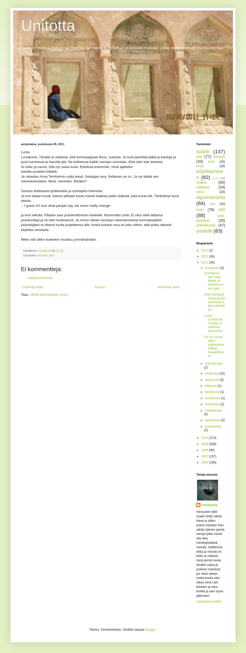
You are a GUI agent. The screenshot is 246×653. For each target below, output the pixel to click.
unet (200, 210)
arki (199, 157)
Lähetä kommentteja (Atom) (48, 295)
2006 (205, 462)
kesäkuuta (212, 392)
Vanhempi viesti (168, 287)
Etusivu (100, 287)
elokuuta (211, 386)
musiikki (43, 255)
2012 (205, 256)
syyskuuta (212, 380)
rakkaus (202, 187)
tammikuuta (213, 426)
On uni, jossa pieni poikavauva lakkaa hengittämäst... (214, 346)
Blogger (150, 629)
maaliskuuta (213, 410)
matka (201, 182)
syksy (200, 192)
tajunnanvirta (210, 197)
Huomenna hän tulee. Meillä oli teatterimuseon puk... (213, 280)
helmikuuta (213, 420)
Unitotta (48, 25)
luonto (215, 178)
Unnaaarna (210, 505)
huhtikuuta (212, 404)
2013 (205, 250)
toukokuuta (213, 398)
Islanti (202, 151)
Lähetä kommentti (39, 278)
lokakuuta (212, 373)
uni (221, 209)
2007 (205, 456)
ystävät (204, 231)
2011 (205, 262)
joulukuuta (212, 268)
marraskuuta (213, 363)
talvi (51, 255)
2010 (205, 438)
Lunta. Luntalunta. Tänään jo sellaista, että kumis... (214, 323)
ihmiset (219, 157)
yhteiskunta (205, 225)
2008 (205, 450)
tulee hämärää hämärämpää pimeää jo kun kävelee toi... (214, 302)
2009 (205, 444)
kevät (200, 166)
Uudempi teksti (32, 287)
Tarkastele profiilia (208, 601)
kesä (211, 162)
